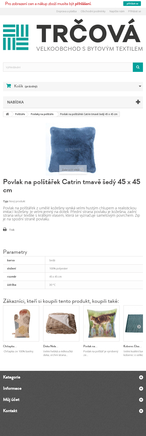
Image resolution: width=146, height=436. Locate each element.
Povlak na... (90, 346)
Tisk (11, 230)
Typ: (6, 201)
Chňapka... (10, 346)
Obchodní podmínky (93, 11)
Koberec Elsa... (132, 346)
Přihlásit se (134, 11)
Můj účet (11, 399)
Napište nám (117, 11)
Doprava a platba (66, 11)
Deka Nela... (50, 346)
